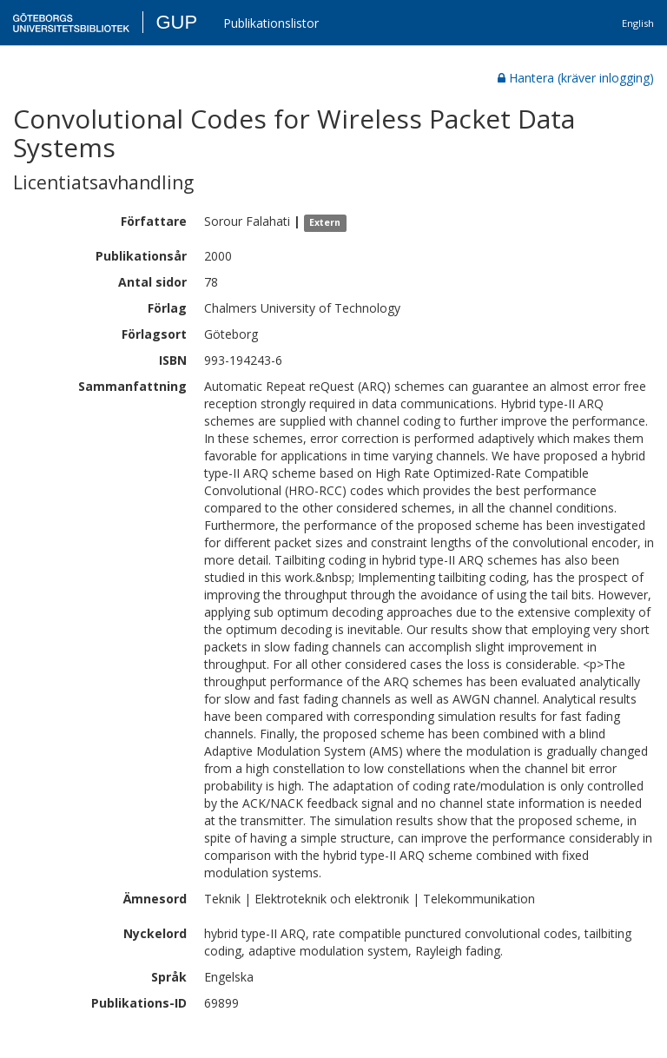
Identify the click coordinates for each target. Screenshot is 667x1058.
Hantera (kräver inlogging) (576, 77)
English (638, 23)
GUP (176, 22)
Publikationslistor (271, 23)
